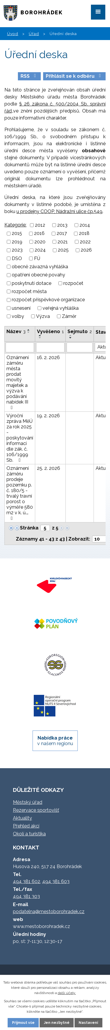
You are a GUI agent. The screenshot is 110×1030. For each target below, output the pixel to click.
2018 (84, 233)
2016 (39, 233)
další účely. (67, 993)
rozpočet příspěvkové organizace (48, 300)
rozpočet (73, 283)
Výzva (43, 316)
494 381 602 (26, 881)
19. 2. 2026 (48, 415)
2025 (63, 250)
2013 (62, 225)
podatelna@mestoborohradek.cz (48, 911)
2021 (62, 242)
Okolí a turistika (29, 834)
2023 (17, 250)
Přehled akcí (26, 826)
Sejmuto (79, 331)
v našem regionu (55, 740)
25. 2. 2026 (48, 468)
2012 (40, 225)
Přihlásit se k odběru (74, 76)
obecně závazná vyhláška (40, 266)
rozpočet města (29, 291)
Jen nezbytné (57, 1023)
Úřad (34, 33)
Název (16, 331)
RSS (29, 76)
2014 (84, 225)
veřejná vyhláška (61, 308)
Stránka (29, 528)
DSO (17, 258)
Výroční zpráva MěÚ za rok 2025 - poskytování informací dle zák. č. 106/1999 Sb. (19, 438)
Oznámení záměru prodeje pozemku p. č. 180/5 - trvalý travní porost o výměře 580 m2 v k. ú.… (19, 493)
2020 (39, 242)
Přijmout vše (23, 1023)
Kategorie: (15, 225)
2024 (40, 250)
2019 (17, 242)
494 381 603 (56, 881)
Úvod (12, 33)
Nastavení (88, 1023)
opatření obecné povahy (38, 275)
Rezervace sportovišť (36, 810)
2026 (86, 250)
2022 (85, 242)
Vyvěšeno (50, 331)
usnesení (21, 308)
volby (18, 316)
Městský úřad (27, 802)
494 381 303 (26, 896)
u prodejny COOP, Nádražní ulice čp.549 (59, 211)
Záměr (69, 316)
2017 (62, 233)
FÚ (37, 258)
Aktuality (22, 818)
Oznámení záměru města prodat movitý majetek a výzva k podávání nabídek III (17, 382)
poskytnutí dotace (31, 283)
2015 (17, 233)
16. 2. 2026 (48, 357)
